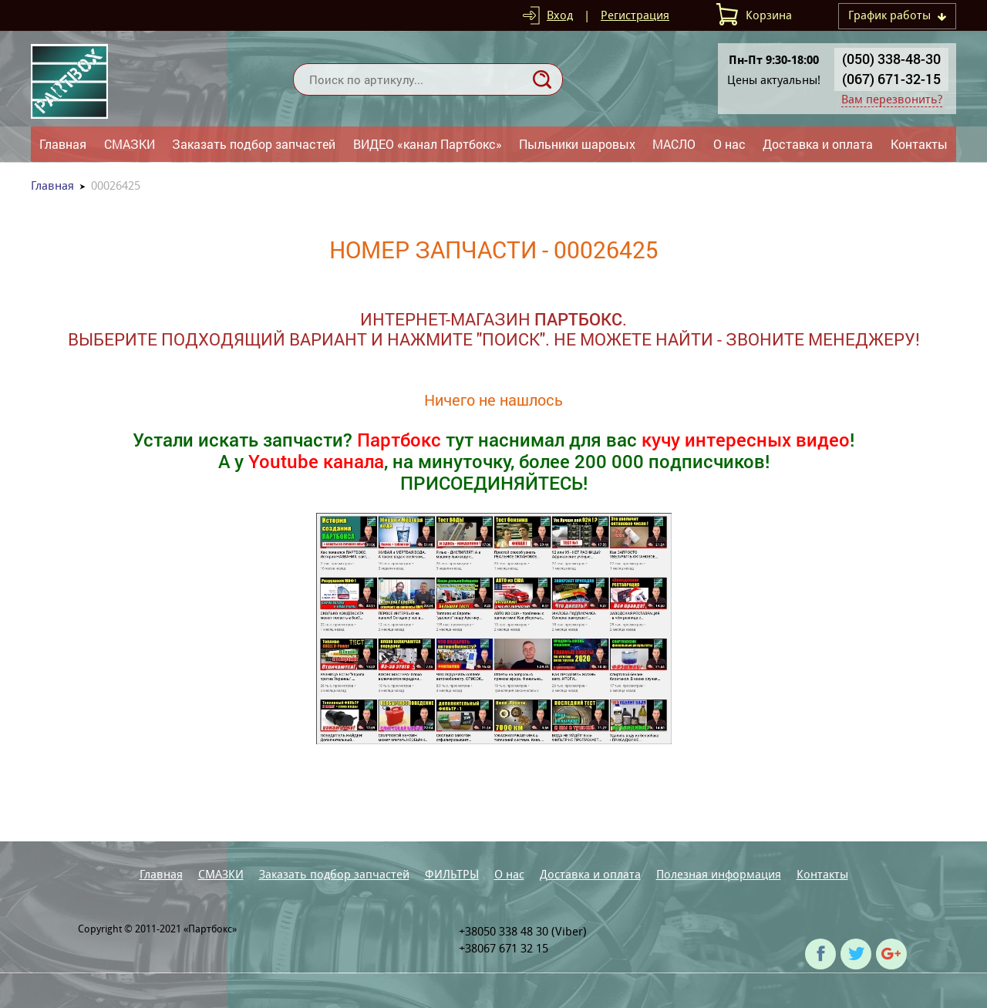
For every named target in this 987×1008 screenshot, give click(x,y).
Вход (560, 15)
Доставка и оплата (818, 144)
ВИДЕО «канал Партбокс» (427, 144)
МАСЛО (674, 144)
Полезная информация (718, 874)
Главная (62, 144)
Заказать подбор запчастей (253, 144)
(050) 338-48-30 (891, 58)
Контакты (919, 144)
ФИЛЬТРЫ (452, 874)
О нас (729, 144)
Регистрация (635, 15)
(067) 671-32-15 (891, 78)
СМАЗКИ (129, 144)
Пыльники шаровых (577, 144)
